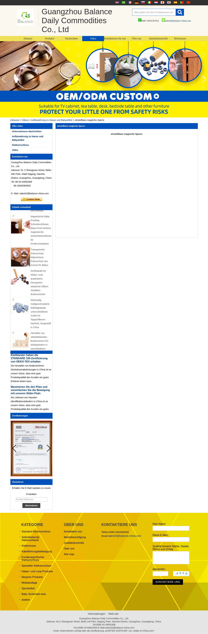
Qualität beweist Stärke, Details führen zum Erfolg (171, 548)
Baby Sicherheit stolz (34, 594)
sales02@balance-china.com (176, 21)
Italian (149, 2)
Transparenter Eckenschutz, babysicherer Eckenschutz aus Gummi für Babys (39, 258)
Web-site (113, 613)
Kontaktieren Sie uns (115, 38)
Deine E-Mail (160, 535)
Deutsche (136, 2)
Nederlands (156, 2)
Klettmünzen (29, 545)
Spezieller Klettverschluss (36, 565)
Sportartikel (28, 588)
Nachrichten (71, 38)
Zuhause (28, 38)
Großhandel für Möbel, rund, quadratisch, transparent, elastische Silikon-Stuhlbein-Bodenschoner (40, 284)
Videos (25, 120)
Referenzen (180, 38)
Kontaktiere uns (73, 531)
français (130, 2)
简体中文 (188, 2)
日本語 (162, 2)
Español (175, 2)
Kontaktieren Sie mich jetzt (31, 199)
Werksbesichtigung (75, 537)
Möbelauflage (29, 582)
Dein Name (159, 524)
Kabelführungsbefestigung (37, 551)
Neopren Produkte (32, 577)
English (117, 2)
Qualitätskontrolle (158, 38)
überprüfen (159, 569)
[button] (204, 79)
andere (26, 599)
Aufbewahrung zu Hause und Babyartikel (51, 120)
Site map (69, 554)
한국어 (168, 2)
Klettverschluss (20, 145)
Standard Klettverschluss (36, 531)
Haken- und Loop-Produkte (37, 571)
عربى (123, 2)
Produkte (49, 38)
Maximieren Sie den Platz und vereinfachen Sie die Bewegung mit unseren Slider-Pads (30, 391)
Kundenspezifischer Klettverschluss (33, 558)
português (181, 2)
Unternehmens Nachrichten (27, 131)
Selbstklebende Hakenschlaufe (30, 538)
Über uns (136, 38)
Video (93, 38)
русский (143, 2)
